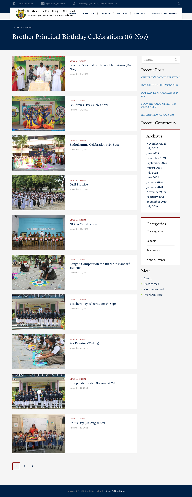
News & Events (78, 61)
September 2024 (157, 163)
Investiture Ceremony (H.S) (159, 85)
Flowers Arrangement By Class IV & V (159, 105)
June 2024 (153, 177)
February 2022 (156, 196)
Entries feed (151, 283)
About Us (89, 13)
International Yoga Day (158, 114)
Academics (153, 250)
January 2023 (155, 187)
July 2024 (152, 172)
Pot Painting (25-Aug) (84, 343)
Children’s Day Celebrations (89, 105)
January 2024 (155, 182)
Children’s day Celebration (160, 77)
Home (72, 13)
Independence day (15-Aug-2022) (93, 383)
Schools (151, 240)
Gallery (122, 13)
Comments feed (154, 289)
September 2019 (157, 201)
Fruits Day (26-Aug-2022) (87, 423)
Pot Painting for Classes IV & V (160, 94)
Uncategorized (156, 231)
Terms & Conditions (164, 13)
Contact (139, 13)
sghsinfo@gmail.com (55, 4)
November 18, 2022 (79, 348)
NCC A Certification (83, 224)
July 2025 (152, 148)
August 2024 (154, 167)
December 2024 (156, 158)
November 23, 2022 (79, 149)
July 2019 (152, 206)
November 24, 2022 (79, 74)
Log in (148, 278)
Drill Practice (79, 184)
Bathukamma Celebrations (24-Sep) (94, 144)
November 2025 (157, 143)
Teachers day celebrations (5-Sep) (93, 303)
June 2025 (153, 153)
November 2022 (157, 191)
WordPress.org (153, 294)
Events (106, 13)
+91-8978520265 (25, 4)
